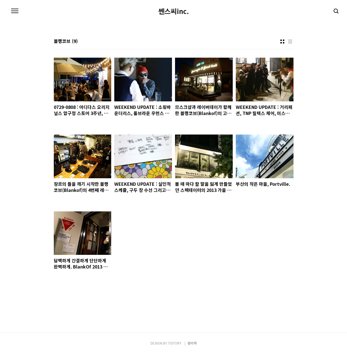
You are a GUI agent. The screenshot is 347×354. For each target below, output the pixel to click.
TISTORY (174, 343)
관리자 (192, 343)
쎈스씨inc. (173, 11)
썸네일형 (282, 41)
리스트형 (290, 41)
